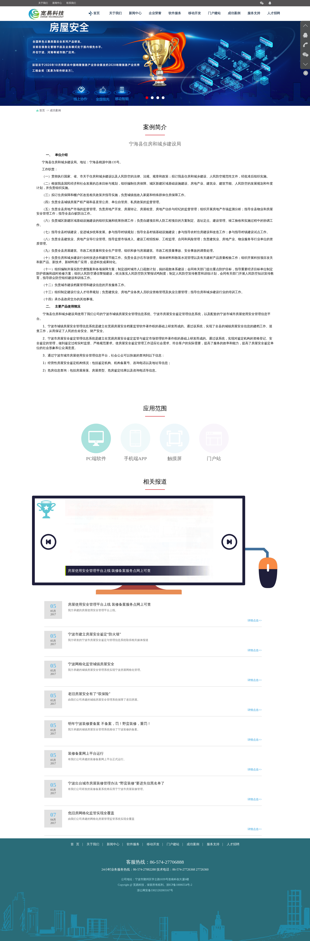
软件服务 (174, 13)
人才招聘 (273, 13)
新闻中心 (57, 3)
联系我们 (71, 3)
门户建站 (214, 13)
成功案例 (234, 13)
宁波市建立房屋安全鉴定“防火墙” (94, 665)
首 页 (75, 874)
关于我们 (43, 3)
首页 (96, 13)
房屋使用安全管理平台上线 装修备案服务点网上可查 (109, 635)
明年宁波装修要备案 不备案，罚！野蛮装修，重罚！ (109, 754)
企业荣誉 (155, 13)
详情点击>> (255, 651)
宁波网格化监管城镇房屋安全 (91, 695)
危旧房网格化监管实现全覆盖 (91, 844)
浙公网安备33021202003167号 (155, 921)
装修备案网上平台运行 (86, 784)
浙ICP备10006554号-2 (179, 915)
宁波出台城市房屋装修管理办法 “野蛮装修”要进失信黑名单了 (116, 814)
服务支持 (254, 13)
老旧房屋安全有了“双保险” (89, 724)
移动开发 (194, 13)
